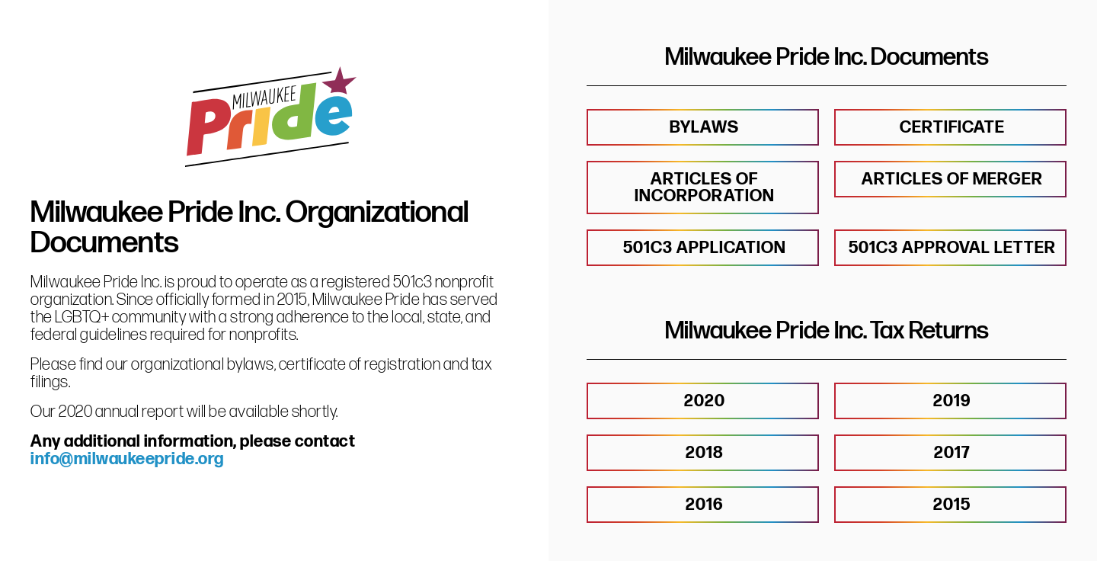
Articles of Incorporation (705, 188)
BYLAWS (704, 127)
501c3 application (704, 248)
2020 (704, 401)
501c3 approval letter (952, 248)
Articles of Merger (952, 179)
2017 (952, 453)
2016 (704, 505)
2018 (705, 453)
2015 (952, 505)
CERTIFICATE (952, 127)
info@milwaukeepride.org (127, 459)
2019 (952, 401)
